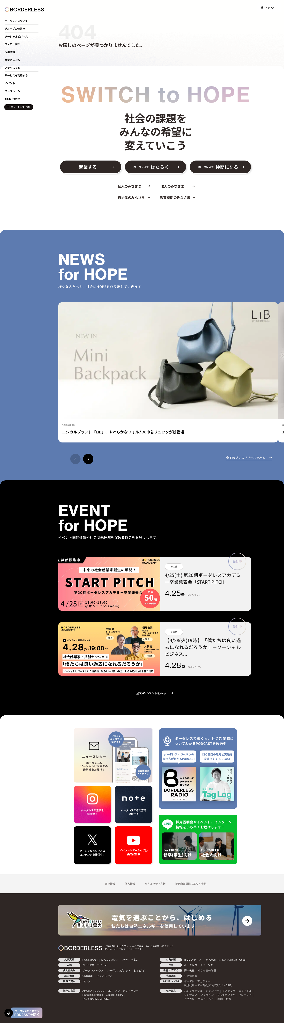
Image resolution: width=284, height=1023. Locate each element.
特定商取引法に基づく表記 (190, 884)
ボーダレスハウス (93, 970)
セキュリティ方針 (155, 884)
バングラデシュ (193, 990)
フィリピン (207, 995)
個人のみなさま (129, 186)
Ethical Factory (114, 995)
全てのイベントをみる (151, 693)
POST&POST (90, 959)
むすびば (139, 970)
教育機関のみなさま (175, 197)
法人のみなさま (172, 186)
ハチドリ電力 (130, 959)
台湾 (228, 999)
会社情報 (110, 884)
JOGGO (100, 990)
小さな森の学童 (207, 970)
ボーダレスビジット (119, 970)
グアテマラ (228, 990)
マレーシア (245, 995)
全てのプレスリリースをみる (245, 458)
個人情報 (130, 884)
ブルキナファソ (226, 995)
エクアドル (245, 990)
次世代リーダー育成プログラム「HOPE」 (209, 985)
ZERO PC (88, 965)
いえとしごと (105, 976)
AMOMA (87, 990)
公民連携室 (190, 976)
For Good (210, 959)
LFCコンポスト (110, 959)
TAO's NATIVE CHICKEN (97, 999)
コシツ (87, 981)
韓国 (220, 999)
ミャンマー (212, 990)
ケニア (202, 999)
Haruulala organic (93, 995)
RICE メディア (192, 959)
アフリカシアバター (127, 990)
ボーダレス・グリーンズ (198, 965)
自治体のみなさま (131, 197)
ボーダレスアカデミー (197, 981)
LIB (110, 990)
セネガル (189, 999)
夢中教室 (189, 970)
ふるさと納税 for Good (232, 959)
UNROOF (88, 976)
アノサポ (102, 965)
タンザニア (190, 995)
